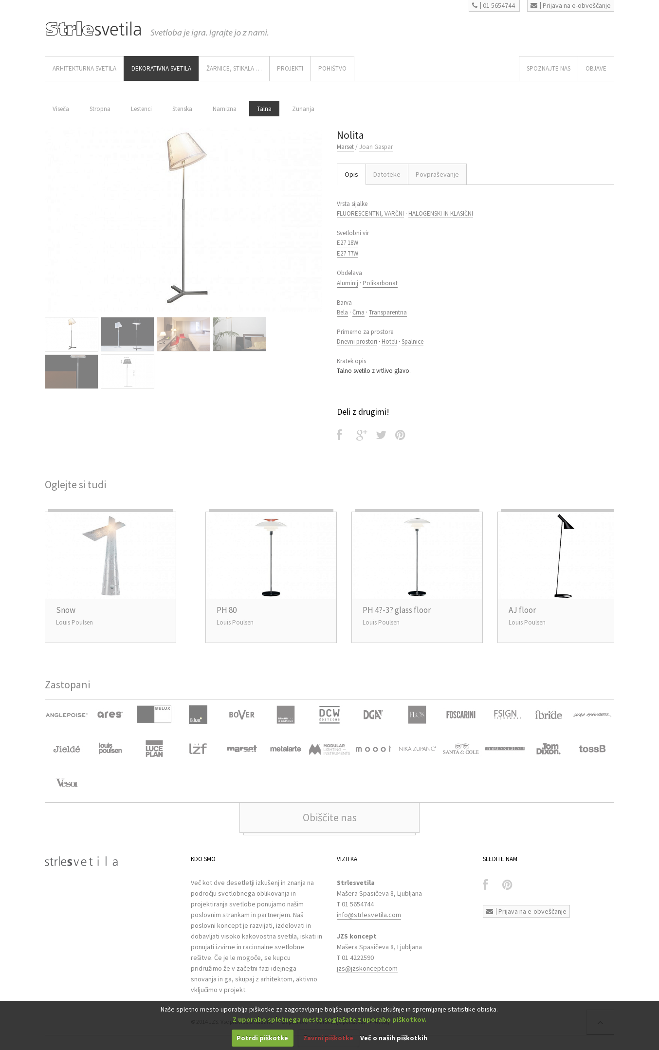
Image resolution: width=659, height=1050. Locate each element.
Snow (65, 610)
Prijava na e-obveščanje (571, 5)
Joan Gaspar (376, 147)
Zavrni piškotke (328, 1037)
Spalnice (412, 341)
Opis (351, 174)
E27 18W (347, 243)
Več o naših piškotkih (393, 1037)
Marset (345, 147)
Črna (358, 312)
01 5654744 (493, 5)
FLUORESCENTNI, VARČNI (370, 213)
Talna (264, 109)
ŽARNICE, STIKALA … (234, 68)
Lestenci (141, 109)
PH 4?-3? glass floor (397, 610)
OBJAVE (596, 68)
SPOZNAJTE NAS (548, 68)
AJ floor (522, 610)
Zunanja (303, 109)
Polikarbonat (380, 283)
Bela (342, 312)
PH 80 (227, 610)
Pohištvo (332, 68)
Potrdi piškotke (262, 1037)
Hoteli (389, 341)
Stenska (182, 109)
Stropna (100, 109)
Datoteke (387, 174)
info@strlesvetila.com (369, 914)
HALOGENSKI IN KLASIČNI (440, 213)
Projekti (290, 68)
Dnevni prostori (357, 341)
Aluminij (347, 283)
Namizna (225, 109)
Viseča (61, 109)
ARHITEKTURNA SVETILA (84, 68)
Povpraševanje (437, 174)
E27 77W (347, 253)
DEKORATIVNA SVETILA (161, 68)
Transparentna (388, 312)
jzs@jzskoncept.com (367, 968)
